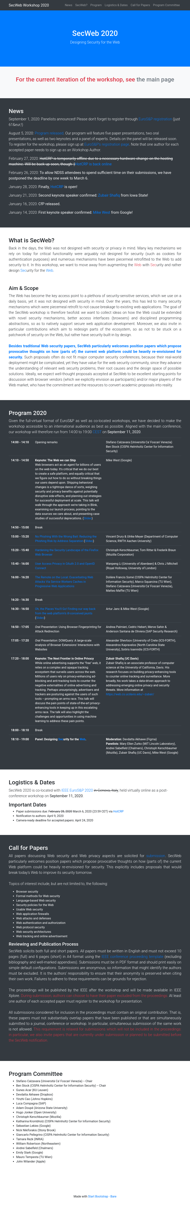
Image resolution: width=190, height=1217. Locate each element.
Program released (49, 133)
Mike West (101, 212)
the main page (155, 79)
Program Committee (166, 5)
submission (155, 856)
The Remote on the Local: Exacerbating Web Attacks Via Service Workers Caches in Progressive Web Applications (64, 581)
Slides (88, 518)
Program (96, 5)
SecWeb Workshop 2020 (29, 5)
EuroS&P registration (155, 119)
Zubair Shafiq (109, 195)
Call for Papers (140, 5)
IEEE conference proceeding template (132, 956)
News (68, 5)
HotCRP (56, 187)
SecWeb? (81, 5)
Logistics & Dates (116, 5)
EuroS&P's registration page (106, 144)
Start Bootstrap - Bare (102, 1196)
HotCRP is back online (93, 164)
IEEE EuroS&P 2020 (77, 790)
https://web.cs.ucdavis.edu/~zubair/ (130, 694)
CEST (97, 432)
